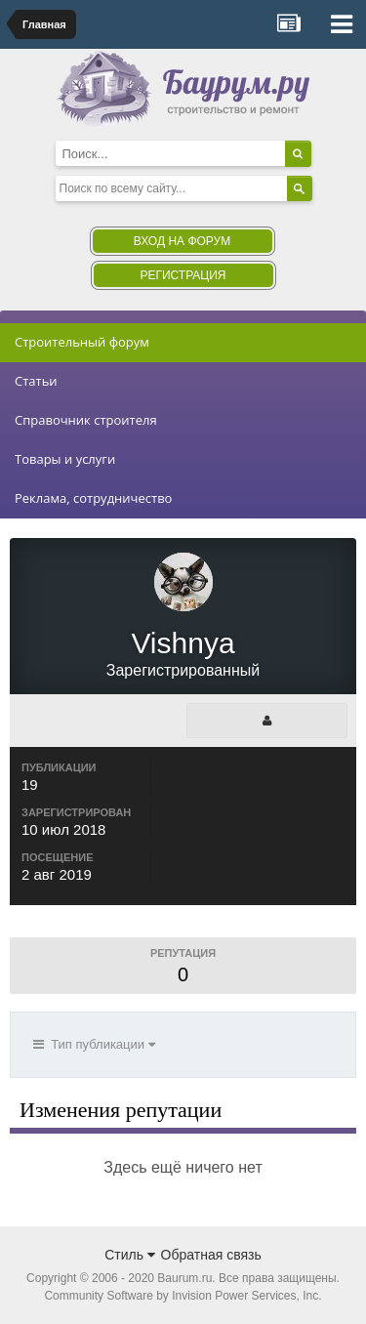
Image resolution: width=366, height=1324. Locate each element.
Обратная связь (211, 1254)
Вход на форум (182, 241)
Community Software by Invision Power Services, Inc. (182, 1296)
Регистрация (182, 275)
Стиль (129, 1254)
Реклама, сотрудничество (93, 498)
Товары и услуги (65, 459)
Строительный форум (82, 342)
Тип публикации (94, 1044)
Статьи (36, 381)
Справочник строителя (86, 420)
